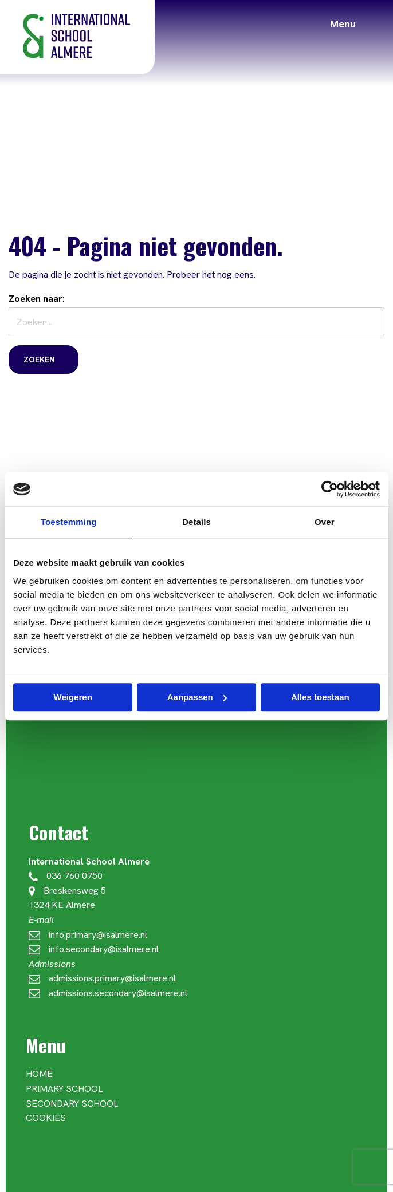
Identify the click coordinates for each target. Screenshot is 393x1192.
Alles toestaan (320, 697)
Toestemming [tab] (69, 522)
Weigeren (73, 697)
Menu (343, 23)
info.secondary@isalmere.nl (94, 949)
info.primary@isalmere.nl (88, 935)
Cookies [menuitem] (46, 1118)
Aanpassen (197, 697)
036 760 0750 (66, 876)
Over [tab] (325, 522)
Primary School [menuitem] (64, 1089)
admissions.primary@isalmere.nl (102, 978)
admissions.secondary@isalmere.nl (108, 993)
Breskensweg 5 (67, 891)
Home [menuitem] (39, 1074)
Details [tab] (196, 522)
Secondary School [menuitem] (72, 1104)
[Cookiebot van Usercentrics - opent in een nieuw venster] (330, 489)
